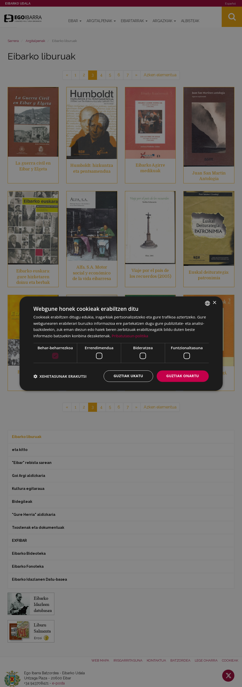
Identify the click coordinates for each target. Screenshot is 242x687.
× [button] (214, 303)
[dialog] (121, 343)
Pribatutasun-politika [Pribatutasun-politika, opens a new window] (130, 335)
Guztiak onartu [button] (182, 376)
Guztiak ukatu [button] (128, 376)
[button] (60, 376)
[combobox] (207, 303)
